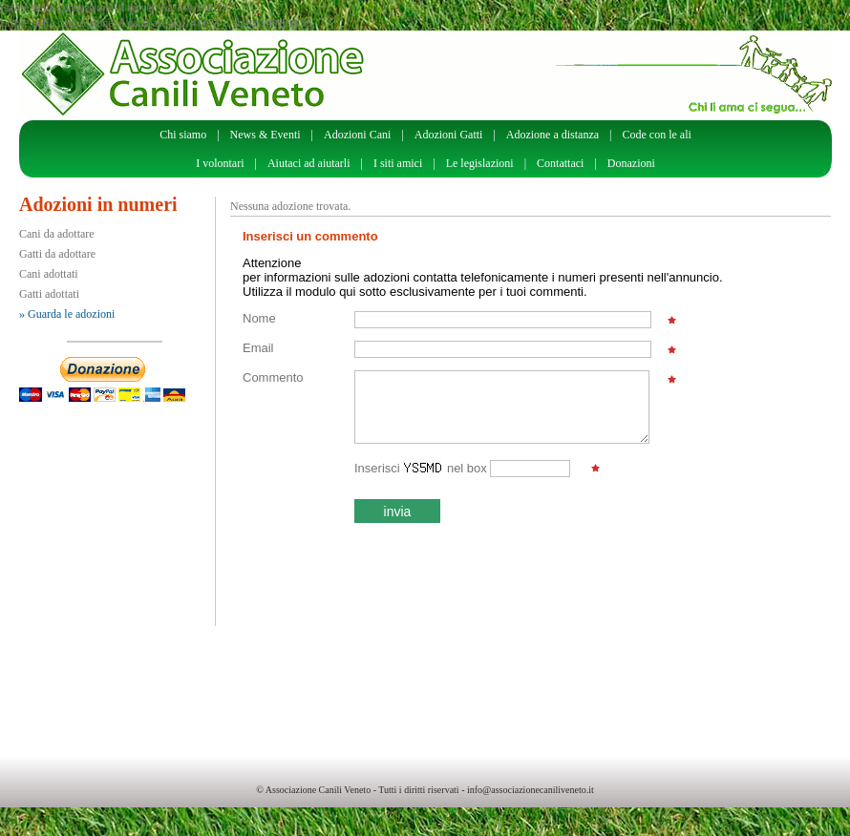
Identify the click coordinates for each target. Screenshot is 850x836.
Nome (259, 318)
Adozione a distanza (552, 134)
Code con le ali (657, 134)
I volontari (220, 163)
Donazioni (631, 163)
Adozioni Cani (357, 134)
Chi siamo (182, 134)
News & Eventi (265, 134)
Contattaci (560, 163)
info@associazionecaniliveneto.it (530, 789)
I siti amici (397, 163)
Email (258, 348)
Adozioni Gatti (448, 134)
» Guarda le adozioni (67, 314)
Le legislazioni (480, 163)
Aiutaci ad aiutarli (309, 163)
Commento (273, 377)
